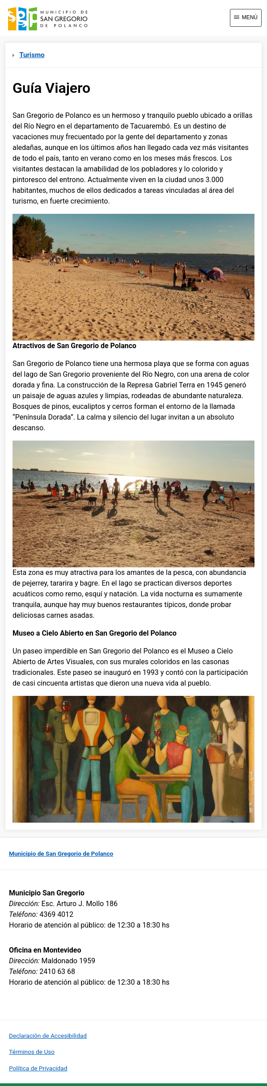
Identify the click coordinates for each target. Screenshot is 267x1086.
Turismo (29, 55)
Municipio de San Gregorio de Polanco (61, 853)
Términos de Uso (32, 1051)
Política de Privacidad (38, 1068)
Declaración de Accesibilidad (48, 1035)
